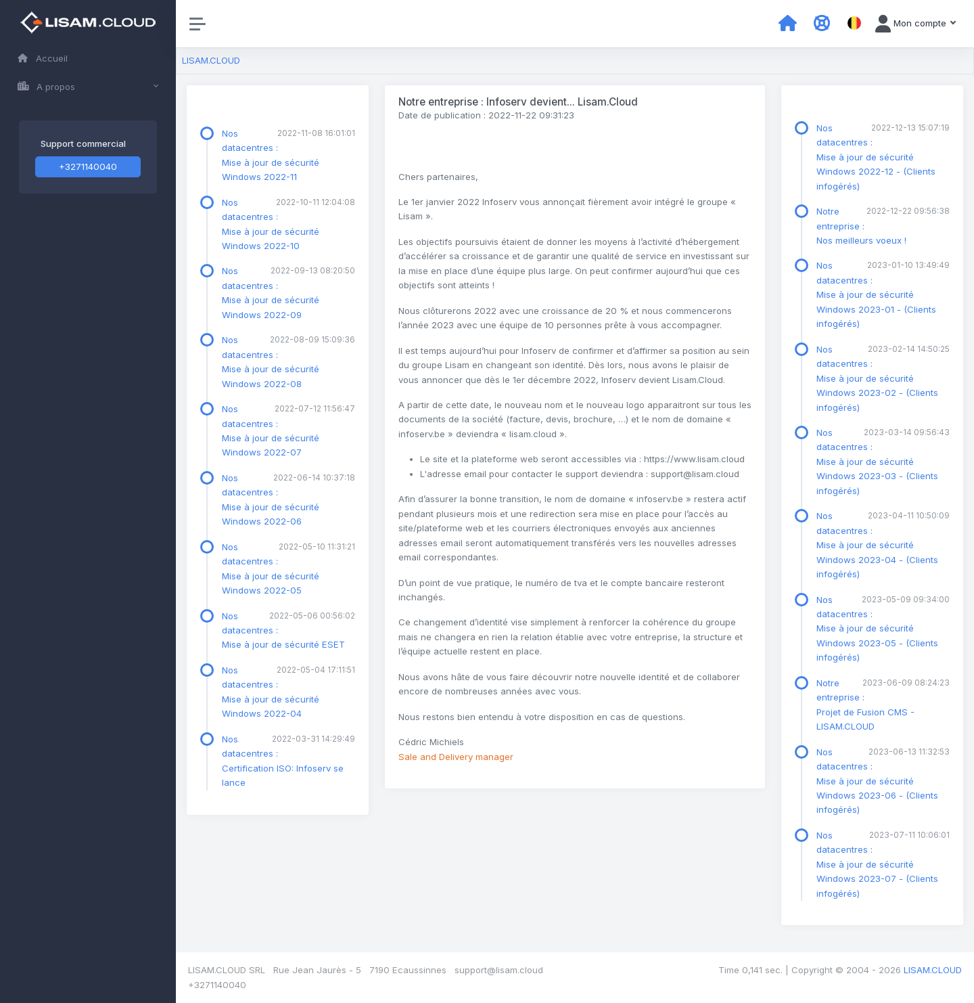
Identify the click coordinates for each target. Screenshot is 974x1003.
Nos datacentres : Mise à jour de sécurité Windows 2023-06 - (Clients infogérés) (877, 781)
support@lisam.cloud (499, 969)
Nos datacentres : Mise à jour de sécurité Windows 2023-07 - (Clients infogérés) (877, 864)
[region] (88, 501)
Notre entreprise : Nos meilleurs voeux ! (861, 226)
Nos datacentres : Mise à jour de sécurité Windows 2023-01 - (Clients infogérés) (876, 294)
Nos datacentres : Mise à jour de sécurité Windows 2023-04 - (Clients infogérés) (877, 544)
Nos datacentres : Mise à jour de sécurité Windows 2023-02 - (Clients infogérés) (877, 378)
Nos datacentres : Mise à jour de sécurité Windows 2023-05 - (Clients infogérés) (877, 628)
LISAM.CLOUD (211, 60)
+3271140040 (88, 166)
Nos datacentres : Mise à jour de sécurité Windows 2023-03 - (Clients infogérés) (877, 461)
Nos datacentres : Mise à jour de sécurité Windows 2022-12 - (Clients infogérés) (875, 157)
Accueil (43, 58)
